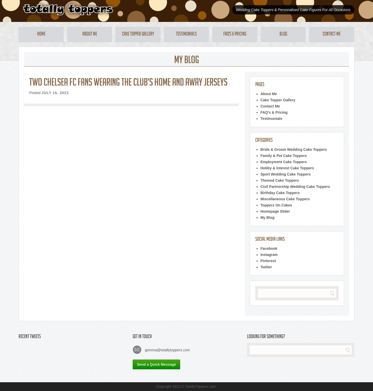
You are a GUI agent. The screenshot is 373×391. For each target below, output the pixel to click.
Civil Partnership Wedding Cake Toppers (295, 187)
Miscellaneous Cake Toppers (285, 199)
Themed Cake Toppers (279, 180)
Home (41, 34)
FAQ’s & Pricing (274, 112)
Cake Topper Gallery (138, 34)
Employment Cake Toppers (283, 162)
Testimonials (186, 34)
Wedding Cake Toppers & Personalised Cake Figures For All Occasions (293, 10)
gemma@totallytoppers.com (161, 349)
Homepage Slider (275, 211)
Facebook (268, 248)
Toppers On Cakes (276, 205)
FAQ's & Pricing (234, 34)
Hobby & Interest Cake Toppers (287, 168)
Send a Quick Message (156, 364)
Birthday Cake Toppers (280, 193)
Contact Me (331, 34)
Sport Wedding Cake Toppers (285, 174)
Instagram (269, 255)
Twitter (266, 267)
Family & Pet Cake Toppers (283, 156)
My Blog (267, 217)
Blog (283, 34)
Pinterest (268, 261)
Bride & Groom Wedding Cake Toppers (293, 149)
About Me (89, 34)
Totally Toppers (68, 9)
